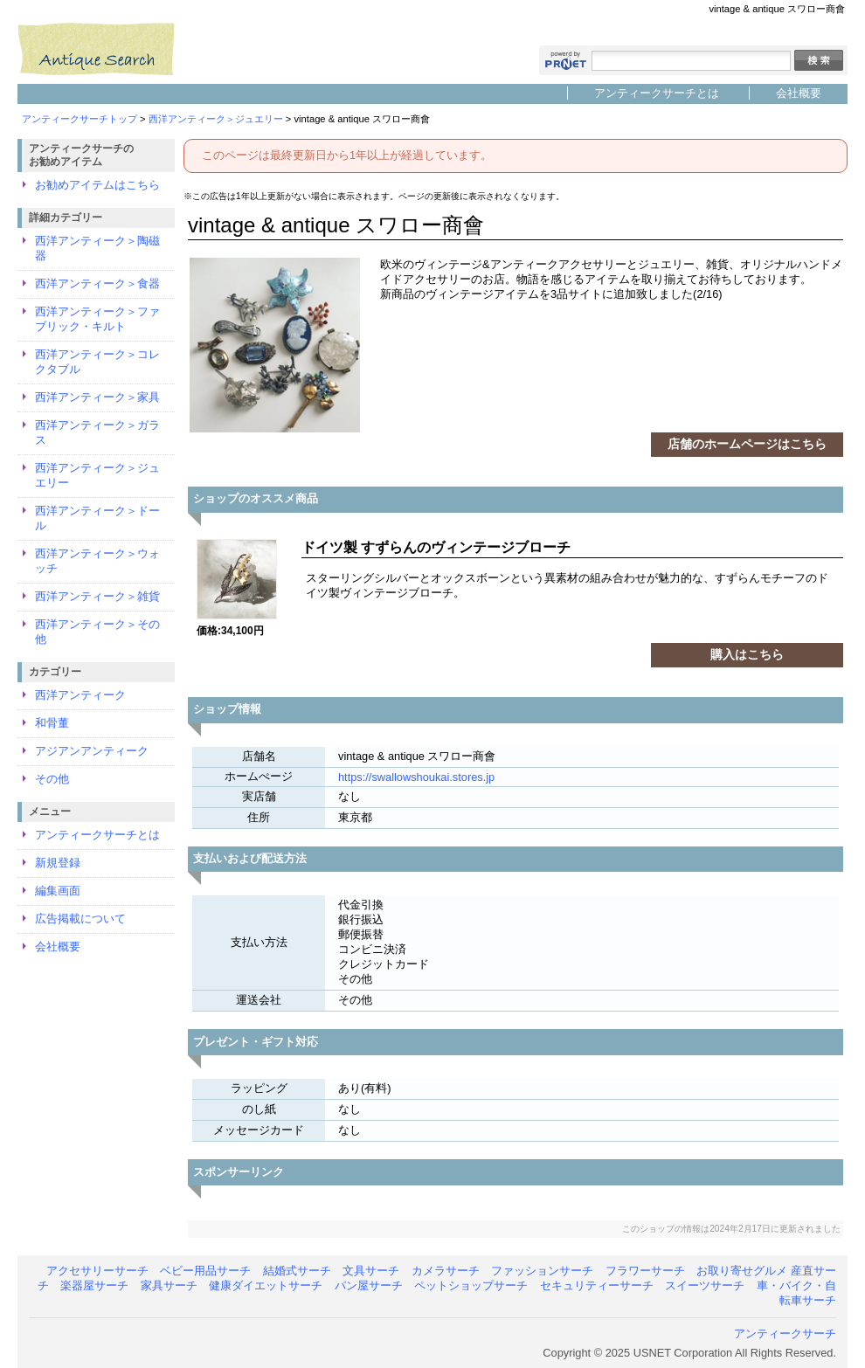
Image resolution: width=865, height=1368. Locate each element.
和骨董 (52, 722)
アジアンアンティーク (92, 750)
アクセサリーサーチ (97, 1270)
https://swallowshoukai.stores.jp (416, 777)
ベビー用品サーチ (205, 1270)
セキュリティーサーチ (597, 1285)
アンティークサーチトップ (79, 119)
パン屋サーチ (369, 1285)
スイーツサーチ (704, 1285)
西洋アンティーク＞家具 (97, 397)
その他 (52, 778)
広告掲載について (80, 918)
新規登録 (57, 862)
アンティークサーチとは (656, 93)
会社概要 (798, 93)
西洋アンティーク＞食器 (97, 283)
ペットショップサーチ (471, 1285)
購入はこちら (747, 654)
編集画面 (57, 890)
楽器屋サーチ (94, 1285)
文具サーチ (371, 1270)
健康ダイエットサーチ (265, 1285)
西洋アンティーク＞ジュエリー (216, 119)
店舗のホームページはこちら (747, 444)
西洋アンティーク (80, 694)
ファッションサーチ (542, 1270)
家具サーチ (169, 1285)
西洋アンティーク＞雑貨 (97, 596)
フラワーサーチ (645, 1270)
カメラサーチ (446, 1270)
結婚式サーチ (297, 1270)
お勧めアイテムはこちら (97, 184)
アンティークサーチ (785, 1333)
